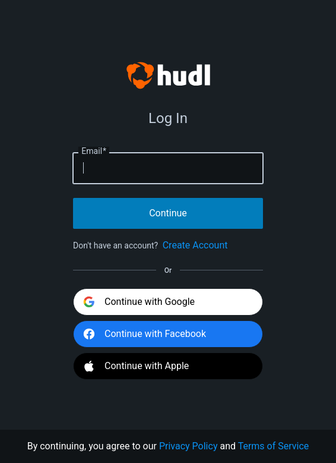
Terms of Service (273, 446)
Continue (168, 213)
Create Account (195, 245)
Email (93, 151)
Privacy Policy (188, 446)
